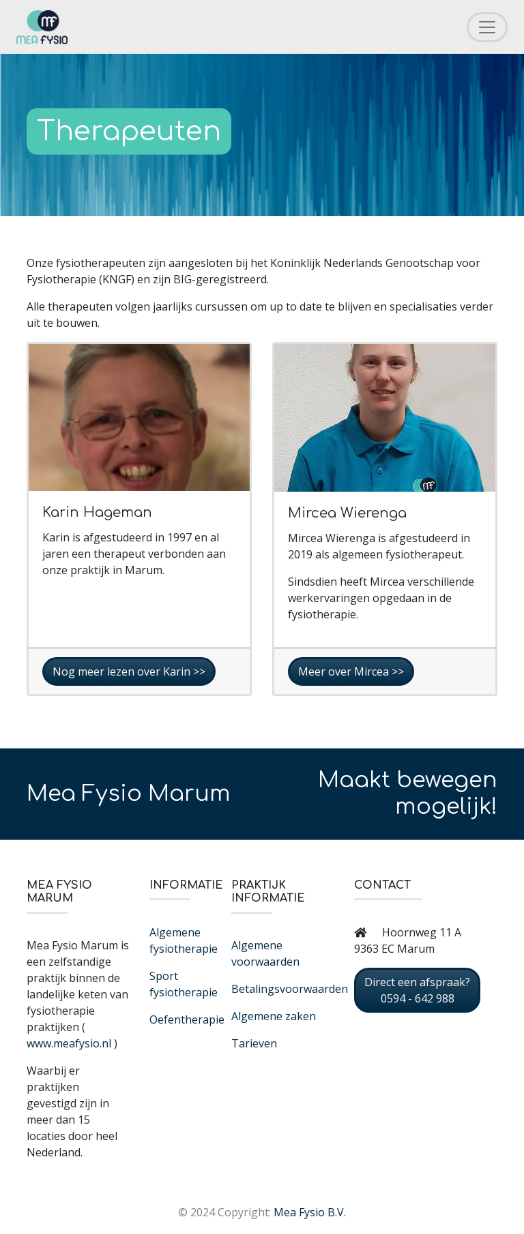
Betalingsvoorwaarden (289, 988)
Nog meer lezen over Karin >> (129, 671)
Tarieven (254, 1043)
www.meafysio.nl (69, 1043)
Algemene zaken (273, 1016)
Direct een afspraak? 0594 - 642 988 (417, 990)
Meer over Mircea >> (351, 671)
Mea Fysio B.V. (310, 1212)
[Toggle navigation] (487, 27)
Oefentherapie (186, 1019)
